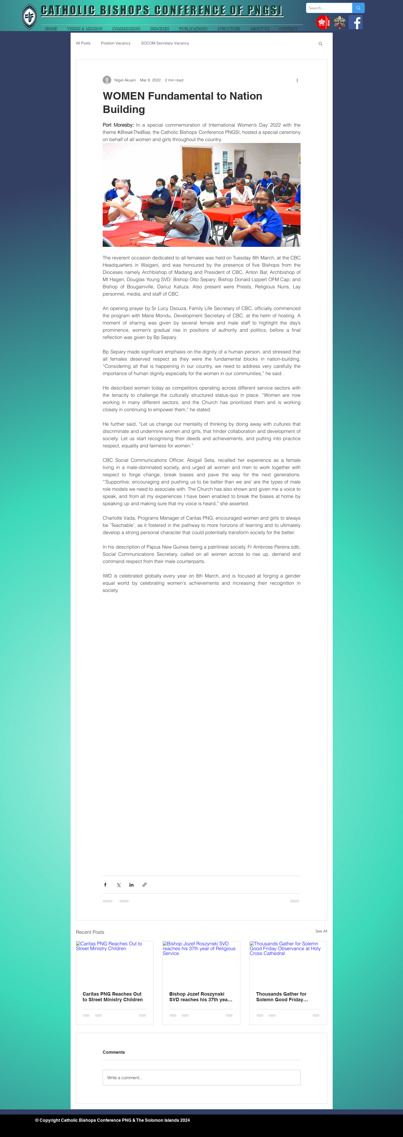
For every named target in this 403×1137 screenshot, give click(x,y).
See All (321, 931)
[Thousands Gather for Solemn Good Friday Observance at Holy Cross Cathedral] (288, 963)
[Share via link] (144, 884)
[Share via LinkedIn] (131, 884)
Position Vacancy (116, 43)
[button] (320, 43)
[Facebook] (355, 22)
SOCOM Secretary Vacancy (165, 43)
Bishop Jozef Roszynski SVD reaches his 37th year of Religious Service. (199, 996)
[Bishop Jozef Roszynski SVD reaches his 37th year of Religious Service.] (201, 963)
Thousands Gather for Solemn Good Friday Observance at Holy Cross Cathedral (286, 996)
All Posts (83, 43)
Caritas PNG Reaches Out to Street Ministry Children (113, 996)
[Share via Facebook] (105, 884)
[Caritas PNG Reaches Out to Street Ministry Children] (114, 963)
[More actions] (297, 80)
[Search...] (325, 8)
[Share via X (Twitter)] (118, 884)
